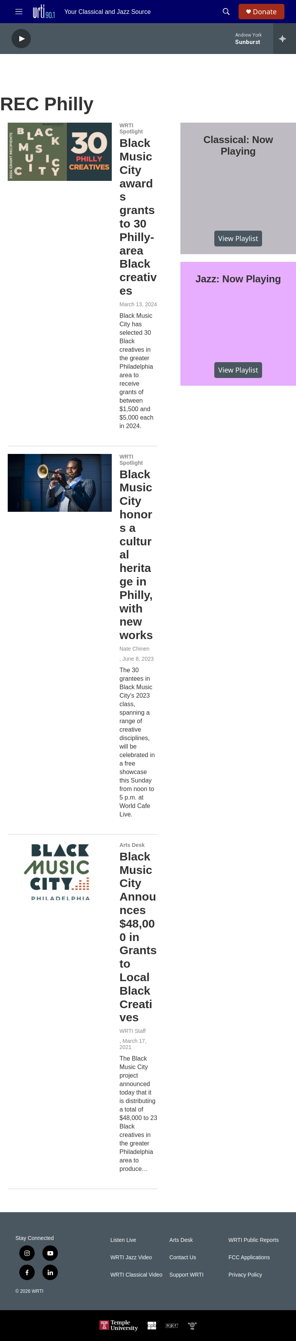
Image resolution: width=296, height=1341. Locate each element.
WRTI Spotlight (131, 128)
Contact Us (183, 1257)
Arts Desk (132, 845)
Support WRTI (187, 1275)
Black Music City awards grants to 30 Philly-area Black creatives (138, 217)
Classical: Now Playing (238, 145)
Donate (265, 12)
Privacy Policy (245, 1275)
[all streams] (284, 38)
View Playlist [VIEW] (238, 238)
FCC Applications (249, 1257)
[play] (21, 38)
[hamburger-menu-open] (19, 11)
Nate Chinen (134, 649)
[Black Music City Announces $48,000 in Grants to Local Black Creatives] (60, 871)
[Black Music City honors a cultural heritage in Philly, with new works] (60, 483)
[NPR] (172, 1325)
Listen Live (123, 1240)
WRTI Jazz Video (131, 1257)
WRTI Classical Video (136, 1275)
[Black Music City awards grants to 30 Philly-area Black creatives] (60, 151)
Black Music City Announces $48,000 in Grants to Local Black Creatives (138, 937)
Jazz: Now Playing (238, 279)
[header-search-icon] (226, 11)
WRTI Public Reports (254, 1240)
